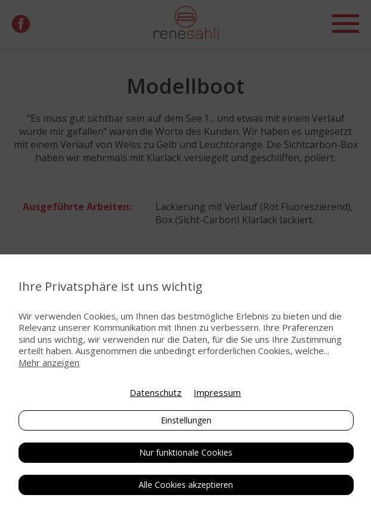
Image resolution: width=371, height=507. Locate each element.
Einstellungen (186, 420)
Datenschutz (156, 392)
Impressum (217, 392)
